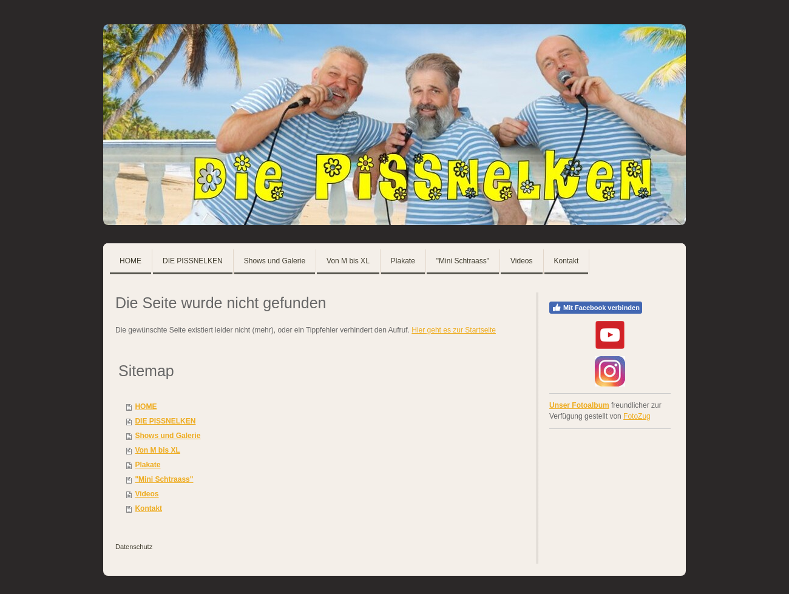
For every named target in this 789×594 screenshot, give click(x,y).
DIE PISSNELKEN (165, 421)
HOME (146, 406)
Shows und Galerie (167, 435)
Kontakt (148, 508)
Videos (146, 494)
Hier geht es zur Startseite (453, 330)
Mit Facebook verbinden (596, 307)
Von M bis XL (157, 450)
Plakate (147, 465)
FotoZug (637, 416)
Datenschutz (133, 546)
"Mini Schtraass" (164, 479)
